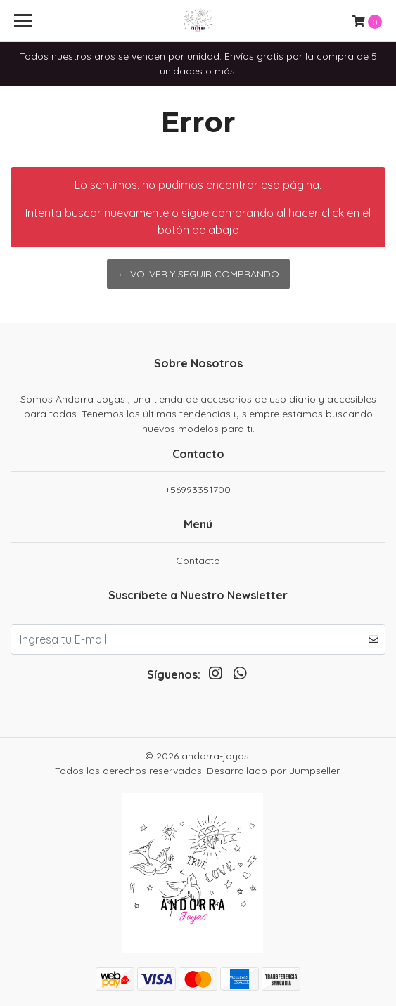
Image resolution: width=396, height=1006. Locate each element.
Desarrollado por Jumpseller (273, 770)
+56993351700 (198, 489)
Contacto (198, 560)
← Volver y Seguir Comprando (198, 274)
